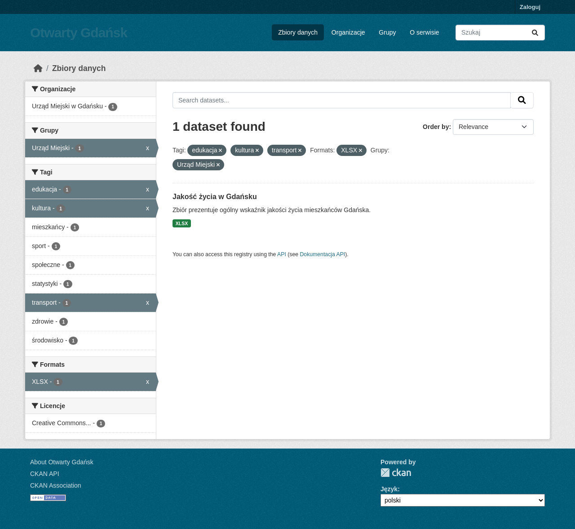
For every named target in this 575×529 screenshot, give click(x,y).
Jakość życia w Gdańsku (214, 196)
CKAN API (44, 473)
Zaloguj (530, 7)
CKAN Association (55, 485)
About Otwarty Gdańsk (61, 462)
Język (389, 489)
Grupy (387, 32)
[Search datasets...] (500, 32)
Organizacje (348, 32)
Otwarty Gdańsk (78, 32)
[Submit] (535, 32)
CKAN (395, 472)
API (281, 254)
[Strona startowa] (38, 68)
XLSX (182, 223)
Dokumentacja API (322, 254)
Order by (436, 126)
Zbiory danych (298, 32)
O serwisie (424, 32)
